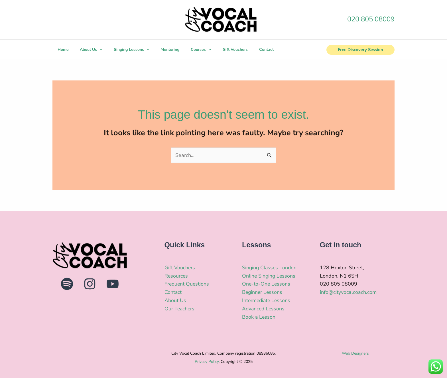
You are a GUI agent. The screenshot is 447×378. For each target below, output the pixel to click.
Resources (176, 275)
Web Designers (355, 353)
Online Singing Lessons (269, 275)
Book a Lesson (259, 317)
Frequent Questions (187, 283)
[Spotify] (67, 284)
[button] (360, 50)
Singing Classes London (270, 267)
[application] (97, 50)
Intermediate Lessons (267, 300)
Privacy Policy (207, 361)
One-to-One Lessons (266, 283)
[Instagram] (90, 284)
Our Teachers (179, 308)
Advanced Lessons (264, 308)
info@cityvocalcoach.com (348, 292)
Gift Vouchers (179, 267)
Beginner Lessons (262, 292)
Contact (173, 292)
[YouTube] (112, 284)
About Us (175, 300)
